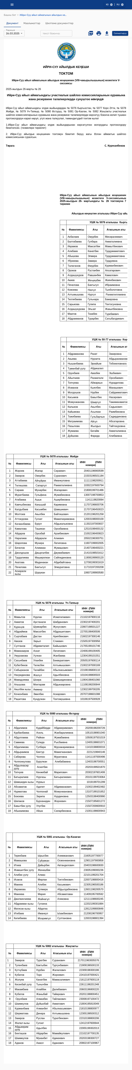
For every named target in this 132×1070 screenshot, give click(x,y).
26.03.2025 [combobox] (13, 33)
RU (120, 4)
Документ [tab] (12, 23)
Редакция (10, 30)
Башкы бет (10, 15)
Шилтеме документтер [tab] (59, 23)
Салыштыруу (120, 33)
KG (109, 4)
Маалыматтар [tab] (32, 23)
